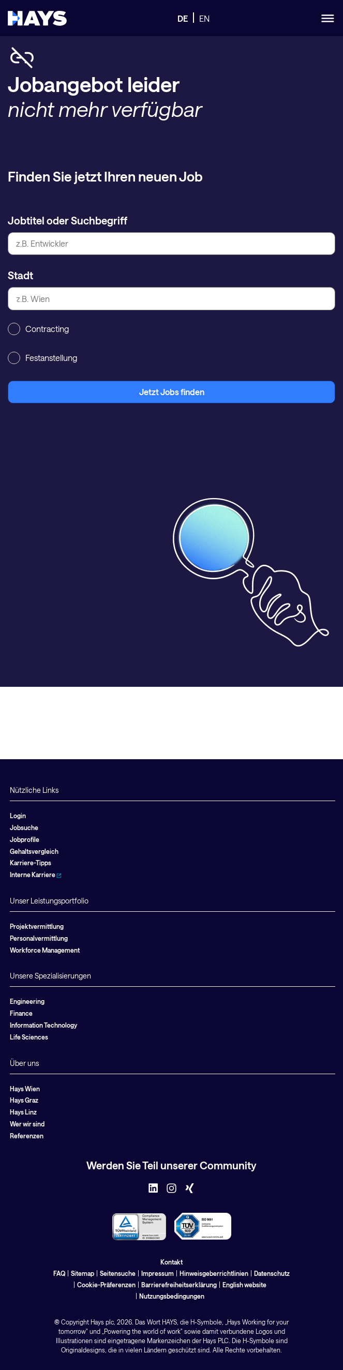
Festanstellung (42, 358)
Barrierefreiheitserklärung (179, 1284)
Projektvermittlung (37, 926)
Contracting (38, 329)
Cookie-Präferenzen (106, 1284)
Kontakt (171, 1262)
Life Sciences (29, 1037)
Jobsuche (24, 827)
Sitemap (82, 1273)
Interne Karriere (36, 874)
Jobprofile (24, 839)
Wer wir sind (27, 1123)
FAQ (59, 1273)
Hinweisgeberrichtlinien (214, 1273)
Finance (21, 1013)
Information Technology (43, 1025)
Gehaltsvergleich (34, 851)
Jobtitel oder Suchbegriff (67, 220)
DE (182, 18)
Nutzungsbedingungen (171, 1296)
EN (204, 18)
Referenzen (26, 1135)
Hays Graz (24, 1100)
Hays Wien (25, 1088)
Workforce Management (45, 950)
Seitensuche (118, 1273)
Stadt (20, 275)
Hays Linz (23, 1112)
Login (18, 815)
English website (244, 1284)
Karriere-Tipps (30, 862)
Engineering (27, 1001)
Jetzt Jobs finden (171, 392)
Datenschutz (272, 1273)
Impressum (157, 1273)
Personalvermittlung (39, 938)
